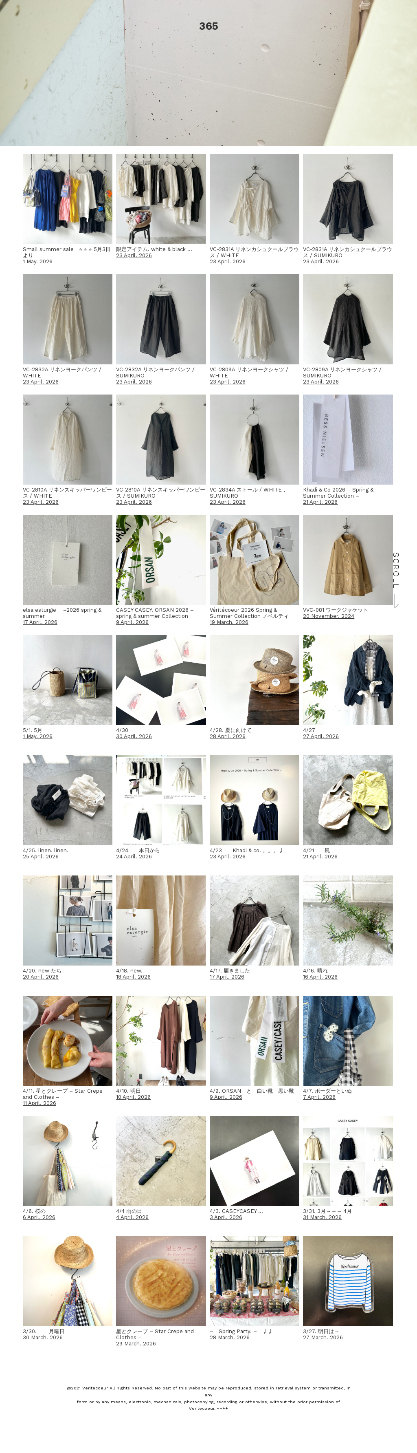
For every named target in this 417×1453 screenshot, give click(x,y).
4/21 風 (316, 850)
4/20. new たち (42, 971)
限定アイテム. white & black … (154, 249)
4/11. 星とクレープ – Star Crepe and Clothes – (63, 1094)
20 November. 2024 (328, 616)
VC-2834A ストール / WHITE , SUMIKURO (247, 493)
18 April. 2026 (133, 977)
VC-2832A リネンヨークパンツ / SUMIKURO (155, 372)
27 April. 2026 (321, 736)
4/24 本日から (138, 850)
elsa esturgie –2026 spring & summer (62, 613)
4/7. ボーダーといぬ (327, 1091)
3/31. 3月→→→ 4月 (327, 1211)
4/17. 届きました (230, 971)
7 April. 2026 (319, 1097)
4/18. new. (129, 971)
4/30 (122, 730)
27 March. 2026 (323, 1337)
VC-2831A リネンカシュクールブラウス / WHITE (254, 252)
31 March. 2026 (322, 1217)
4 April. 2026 (132, 1217)
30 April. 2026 (134, 736)
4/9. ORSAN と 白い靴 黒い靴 (252, 1091)
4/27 (309, 730)
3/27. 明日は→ (321, 1331)
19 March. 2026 (229, 622)
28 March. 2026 (230, 1337)
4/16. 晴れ (315, 971)
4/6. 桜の (34, 1211)
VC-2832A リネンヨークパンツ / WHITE (62, 372)
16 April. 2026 (320, 977)
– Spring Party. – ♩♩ (241, 1331)
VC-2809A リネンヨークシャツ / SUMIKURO (342, 372)
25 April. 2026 (41, 856)
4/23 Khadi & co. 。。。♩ (247, 850)
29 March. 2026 (136, 1344)
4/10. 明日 (128, 1091)
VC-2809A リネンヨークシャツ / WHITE (249, 372)
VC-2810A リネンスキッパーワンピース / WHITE (67, 493)
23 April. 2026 (134, 255)
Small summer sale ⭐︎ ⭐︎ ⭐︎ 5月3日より (67, 252)
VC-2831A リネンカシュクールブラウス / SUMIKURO (347, 252)
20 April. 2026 (41, 977)
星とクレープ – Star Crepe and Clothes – (155, 1334)
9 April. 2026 (132, 622)
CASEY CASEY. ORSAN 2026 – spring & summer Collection (155, 613)
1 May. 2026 (38, 261)
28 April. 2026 (228, 736)
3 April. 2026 (226, 1217)
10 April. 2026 (133, 1097)
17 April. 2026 (40, 622)
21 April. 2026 (320, 502)
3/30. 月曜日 (44, 1331)
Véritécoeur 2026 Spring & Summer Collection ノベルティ (249, 613)
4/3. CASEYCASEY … (236, 1211)
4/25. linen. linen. (45, 850)
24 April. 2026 (134, 856)
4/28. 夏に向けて (231, 730)
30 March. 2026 (43, 1337)
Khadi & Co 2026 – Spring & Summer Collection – (338, 493)
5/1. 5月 (32, 730)
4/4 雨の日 (129, 1211)
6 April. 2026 (39, 1217)
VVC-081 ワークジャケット (335, 610)
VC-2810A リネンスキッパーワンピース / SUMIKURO (160, 493)
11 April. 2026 (39, 1103)
